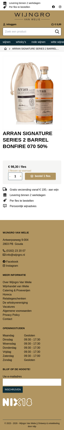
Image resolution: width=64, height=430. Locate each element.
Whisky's (21, 41)
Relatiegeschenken (14, 298)
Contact (7, 319)
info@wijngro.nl (14, 254)
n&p (34, 426)
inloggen (9, 24)
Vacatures (9, 306)
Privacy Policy (11, 314)
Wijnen (6, 41)
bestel (40, 176)
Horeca (7, 294)
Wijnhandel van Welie (16, 286)
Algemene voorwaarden (17, 310)
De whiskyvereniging (15, 302)
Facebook (10, 261)
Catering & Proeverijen (16, 290)
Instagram (10, 265)
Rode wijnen (38, 41)
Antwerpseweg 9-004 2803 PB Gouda (15, 241)
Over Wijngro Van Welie (17, 282)
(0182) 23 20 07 (14, 250)
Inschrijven (13, 389)
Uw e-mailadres (12, 376)
